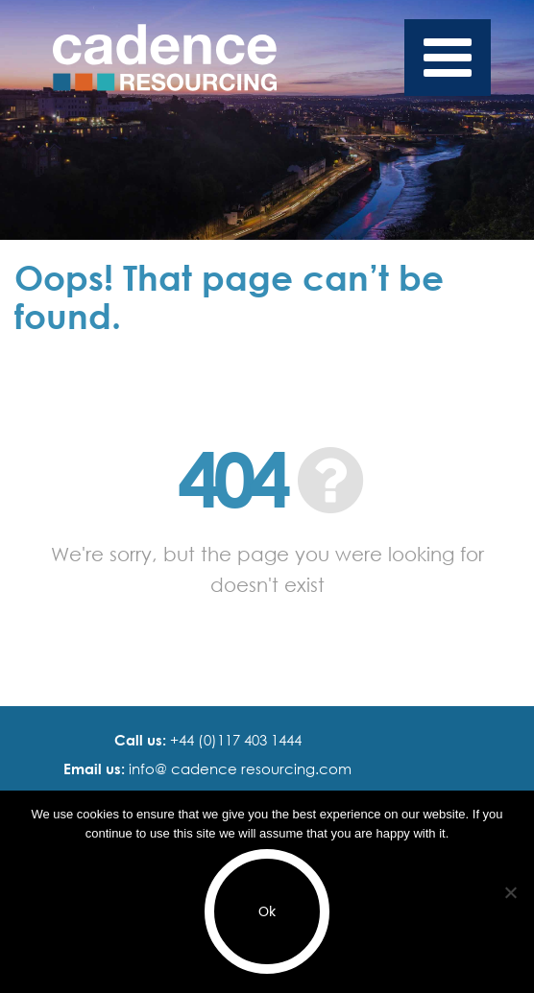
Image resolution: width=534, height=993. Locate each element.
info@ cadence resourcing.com (238, 768)
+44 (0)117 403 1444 (234, 739)
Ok (267, 911)
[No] (510, 892)
